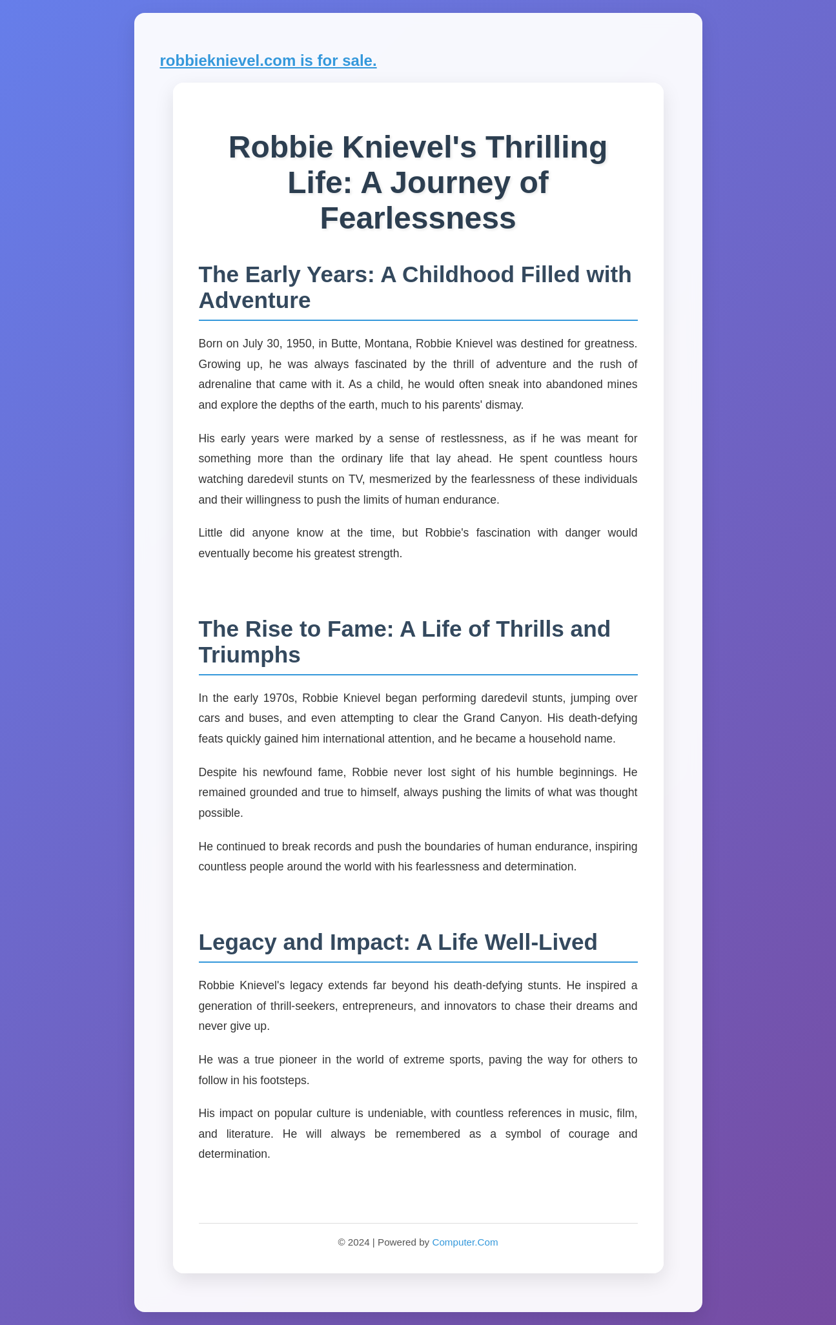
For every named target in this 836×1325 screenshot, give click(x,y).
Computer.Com (465, 1242)
